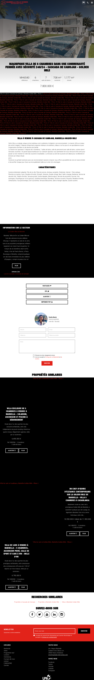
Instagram (51, 655)
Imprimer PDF (76, 286)
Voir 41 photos (47, 52)
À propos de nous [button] (9, 643)
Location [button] (6, 639)
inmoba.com (82, 671)
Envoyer (47, 347)
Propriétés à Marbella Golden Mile (48, 586)
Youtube (50, 650)
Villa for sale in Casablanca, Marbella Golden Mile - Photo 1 (19, 467)
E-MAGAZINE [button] (8, 647)
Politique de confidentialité (52, 341)
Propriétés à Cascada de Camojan (24, 586)
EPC (37, 286)
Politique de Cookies (68, 671)
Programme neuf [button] (9, 637)
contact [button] (6, 645)
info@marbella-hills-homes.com (58, 639)
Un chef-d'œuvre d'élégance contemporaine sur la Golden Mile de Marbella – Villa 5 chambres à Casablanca (78, 478)
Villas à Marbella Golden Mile (71, 586)
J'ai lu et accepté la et (48, 341)
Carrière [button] (6, 649)
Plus (16, 266)
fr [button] (83, 2)
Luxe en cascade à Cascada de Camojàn (16, 274)
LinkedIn (51, 653)
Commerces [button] (7, 641)
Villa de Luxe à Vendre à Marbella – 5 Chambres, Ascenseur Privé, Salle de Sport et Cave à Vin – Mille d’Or (16, 535)
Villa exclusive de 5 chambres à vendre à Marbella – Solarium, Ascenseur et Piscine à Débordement (16, 398)
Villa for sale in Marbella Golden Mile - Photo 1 (48, 362)
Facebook (51, 646)
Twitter (50, 648)
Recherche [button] (7, 633)
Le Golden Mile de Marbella (16, 231)
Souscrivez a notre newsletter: (12, 616)
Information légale (42, 671)
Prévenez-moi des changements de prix (45, 339)
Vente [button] (5, 635)
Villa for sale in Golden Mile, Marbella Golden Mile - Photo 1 (52, 526)
